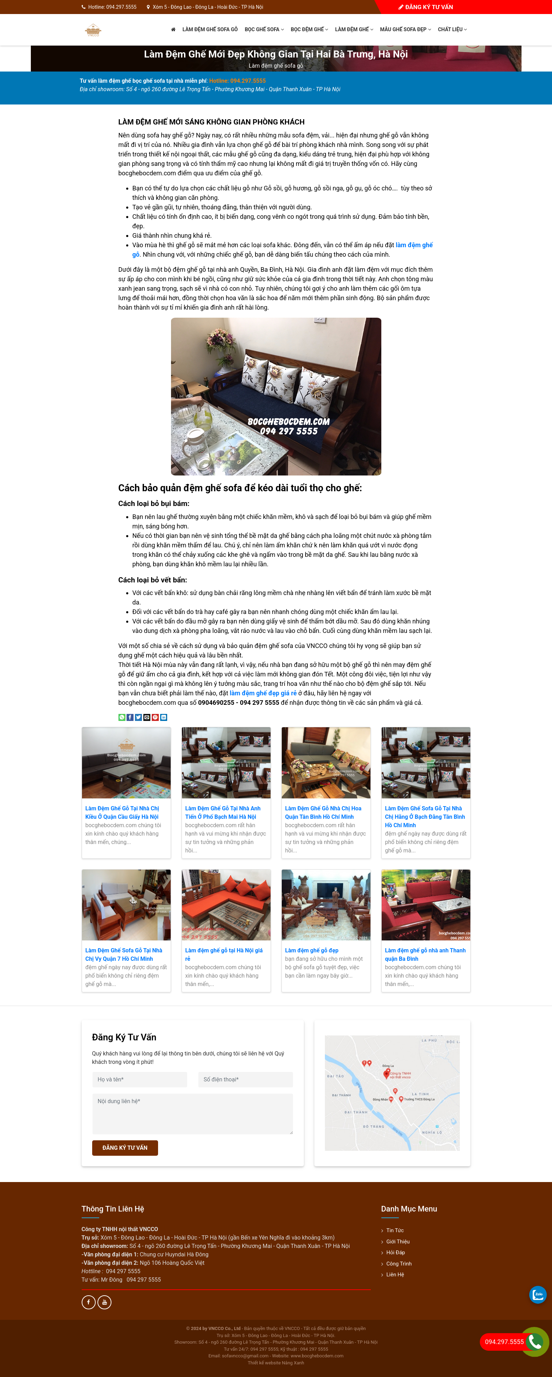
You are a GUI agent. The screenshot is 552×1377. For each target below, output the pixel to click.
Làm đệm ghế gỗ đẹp (312, 950)
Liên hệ (395, 1274)
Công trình (399, 1264)
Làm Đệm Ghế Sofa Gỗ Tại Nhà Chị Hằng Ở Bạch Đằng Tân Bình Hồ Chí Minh (425, 817)
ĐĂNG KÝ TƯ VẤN (125, 1148)
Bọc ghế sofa (264, 30)
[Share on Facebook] (130, 717)
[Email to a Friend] (146, 717)
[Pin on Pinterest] (155, 717)
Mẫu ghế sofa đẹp (405, 30)
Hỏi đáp (396, 1252)
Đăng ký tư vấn (425, 7)
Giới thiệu (398, 1241)
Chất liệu (452, 30)
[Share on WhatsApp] (121, 717)
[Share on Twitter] (138, 717)
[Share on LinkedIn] (163, 717)
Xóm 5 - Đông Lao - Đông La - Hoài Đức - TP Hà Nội (208, 7)
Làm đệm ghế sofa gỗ (210, 30)
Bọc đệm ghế (309, 30)
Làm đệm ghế (354, 30)
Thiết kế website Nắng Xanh (276, 1362)
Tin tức (395, 1230)
